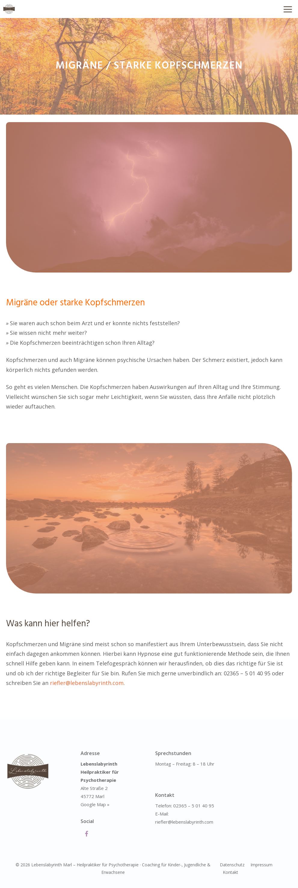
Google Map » (95, 804)
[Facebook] (87, 834)
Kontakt (230, 872)
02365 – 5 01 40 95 (193, 806)
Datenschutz (232, 865)
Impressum (261, 865)
